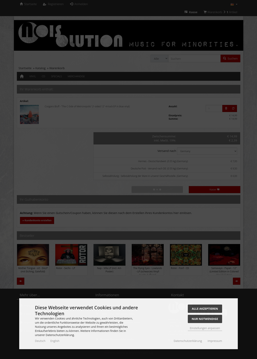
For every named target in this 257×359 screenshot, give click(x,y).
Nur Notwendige (205, 319)
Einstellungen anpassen (205, 328)
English (54, 341)
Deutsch (40, 341)
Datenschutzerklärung (188, 341)
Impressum (215, 341)
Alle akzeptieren (205, 308)
